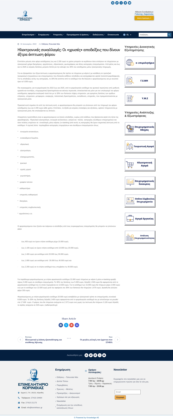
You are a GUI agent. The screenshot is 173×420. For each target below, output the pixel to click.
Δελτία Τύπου (62, 381)
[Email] (128, 392)
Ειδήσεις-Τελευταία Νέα (51, 44)
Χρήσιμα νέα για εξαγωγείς (68, 397)
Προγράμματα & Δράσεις (79, 35)
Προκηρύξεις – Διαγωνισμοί (68, 393)
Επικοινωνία (113, 35)
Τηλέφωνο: (31, 398)
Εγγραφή (120, 397)
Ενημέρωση (44, 35)
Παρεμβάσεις (62, 385)
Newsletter (61, 401)
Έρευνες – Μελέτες (65, 389)
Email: (31, 407)
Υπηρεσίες (58, 35)
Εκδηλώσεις (99, 35)
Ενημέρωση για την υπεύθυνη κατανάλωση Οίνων (69, 406)
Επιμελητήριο (29, 35)
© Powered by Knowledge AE (86, 418)
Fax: (29, 403)
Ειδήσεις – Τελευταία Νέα (67, 377)
